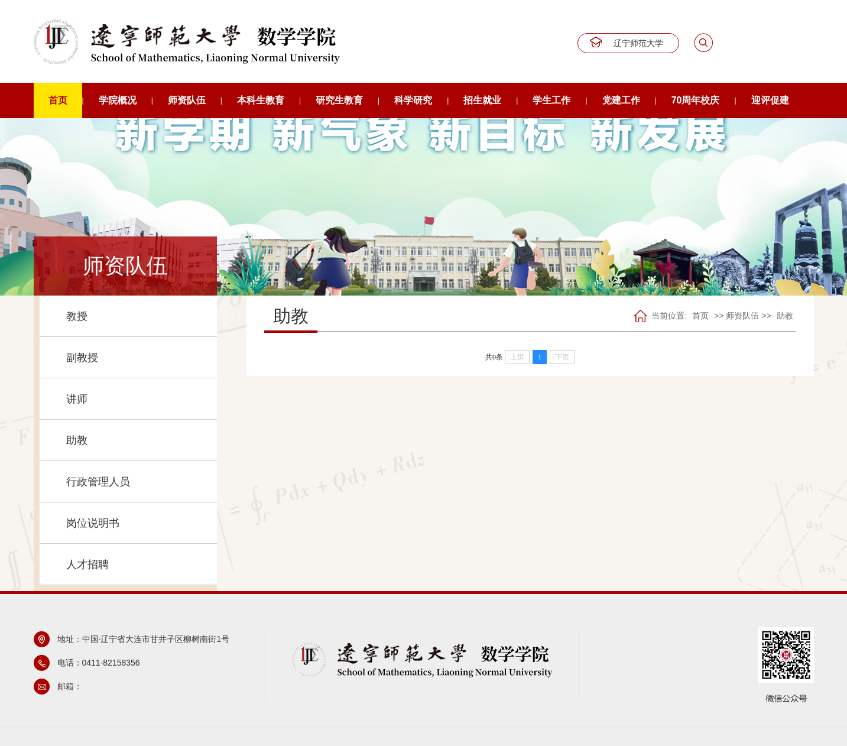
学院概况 (118, 100)
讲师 (76, 399)
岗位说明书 (92, 523)
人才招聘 (87, 564)
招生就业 (482, 100)
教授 (76, 316)
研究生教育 (339, 100)
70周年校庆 (695, 100)
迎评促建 (770, 100)
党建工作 (621, 100)
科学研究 (413, 100)
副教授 (82, 358)
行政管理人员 (98, 482)
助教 (76, 440)
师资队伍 (187, 100)
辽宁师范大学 (638, 43)
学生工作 (551, 100)
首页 (57, 100)
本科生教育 (260, 100)
